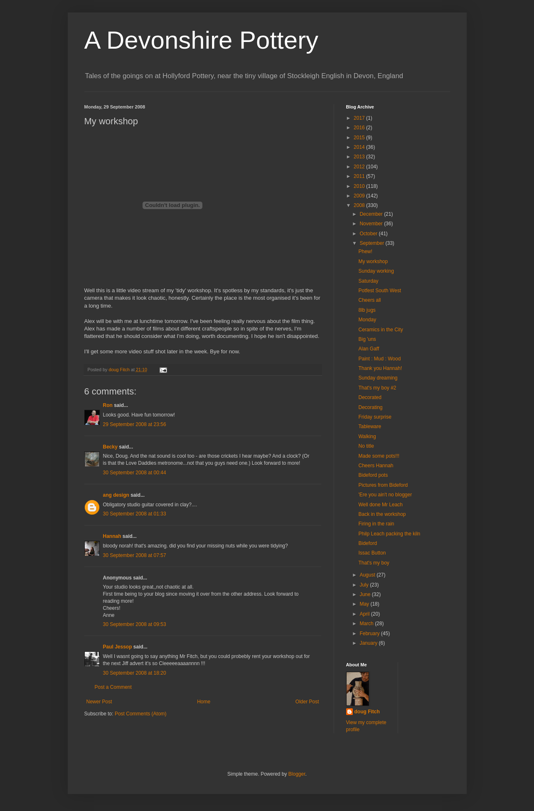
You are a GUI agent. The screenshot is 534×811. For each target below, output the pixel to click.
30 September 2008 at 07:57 (134, 555)
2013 (360, 157)
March (367, 623)
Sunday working (376, 271)
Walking (367, 436)
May (364, 604)
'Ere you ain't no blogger (385, 495)
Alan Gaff (368, 349)
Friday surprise (374, 417)
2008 (360, 205)
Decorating (370, 407)
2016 (360, 128)
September (372, 243)
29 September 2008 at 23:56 (134, 424)
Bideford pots (373, 475)
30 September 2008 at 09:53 (134, 624)
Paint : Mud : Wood (379, 359)
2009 (360, 196)
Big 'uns (367, 339)
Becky (110, 447)
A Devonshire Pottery (201, 40)
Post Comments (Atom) (141, 714)
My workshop (373, 261)
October (369, 234)
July (364, 585)
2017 (360, 118)
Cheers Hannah (375, 465)
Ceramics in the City (380, 330)
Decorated (369, 397)
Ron (108, 405)
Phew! (365, 251)
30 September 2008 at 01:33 (134, 514)
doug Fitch (367, 712)
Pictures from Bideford (383, 485)
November (371, 224)
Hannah (112, 536)
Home (203, 702)
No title (366, 446)
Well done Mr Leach (380, 505)
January (369, 643)
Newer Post (99, 702)
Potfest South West (379, 290)
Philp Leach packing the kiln (389, 534)
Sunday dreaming (377, 378)
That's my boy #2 (377, 388)
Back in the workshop (382, 514)
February (370, 633)
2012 (360, 167)
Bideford (367, 543)
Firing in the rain (376, 524)
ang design (116, 495)
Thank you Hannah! (380, 368)
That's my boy (373, 563)
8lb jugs (366, 310)
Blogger (296, 774)
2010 (360, 186)
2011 (360, 176)
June (365, 594)
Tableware (369, 426)
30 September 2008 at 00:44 (134, 473)
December (371, 214)
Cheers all (369, 300)
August (368, 575)
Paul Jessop (117, 647)
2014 (360, 147)
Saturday (368, 281)
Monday (367, 320)
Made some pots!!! (378, 456)
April (365, 614)
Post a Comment (113, 687)
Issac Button (372, 553)
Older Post (307, 702)
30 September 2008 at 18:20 (134, 673)
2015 (360, 138)
